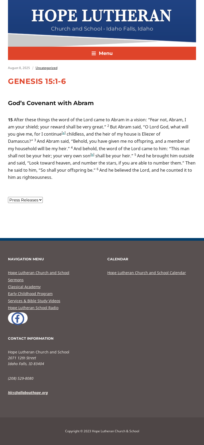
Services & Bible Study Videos (34, 300)
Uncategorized (46, 68)
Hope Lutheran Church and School (38, 272)
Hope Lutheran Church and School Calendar (146, 272)
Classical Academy (24, 286)
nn (25, 200)
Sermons (16, 279)
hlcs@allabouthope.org (28, 392)
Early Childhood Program (30, 293)
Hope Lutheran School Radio (33, 307)
